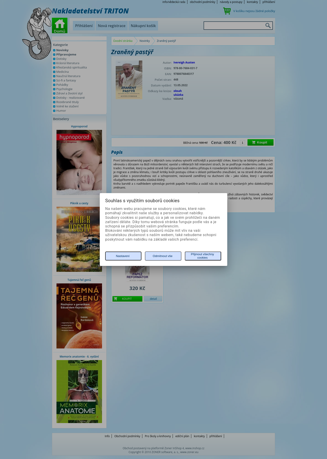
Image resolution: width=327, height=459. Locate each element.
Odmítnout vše (163, 256)
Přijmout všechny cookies (202, 255)
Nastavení (123, 256)
